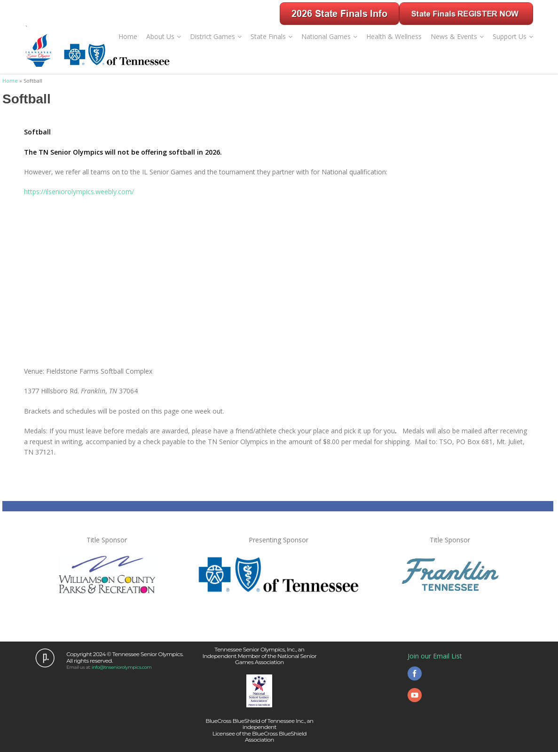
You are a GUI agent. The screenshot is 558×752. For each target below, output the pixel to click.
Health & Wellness (394, 36)
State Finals (271, 36)
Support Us (513, 36)
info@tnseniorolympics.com (122, 667)
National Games (329, 36)
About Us (163, 36)
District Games (216, 36)
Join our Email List (435, 655)
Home (127, 36)
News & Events (457, 36)
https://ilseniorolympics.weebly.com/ (79, 191)
